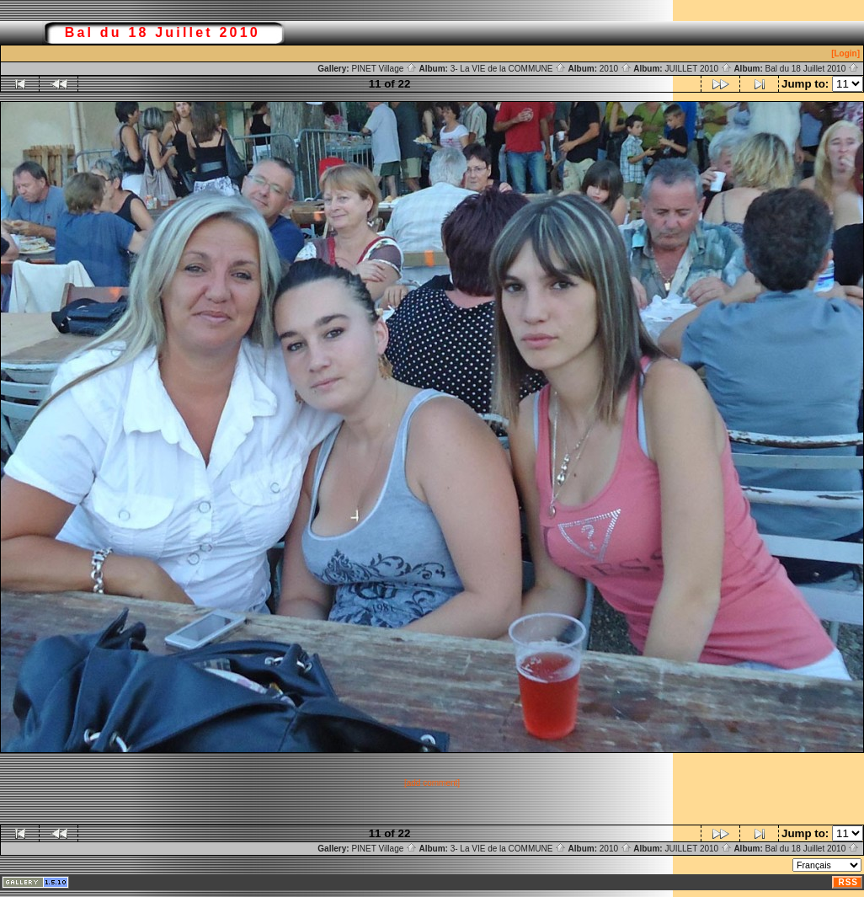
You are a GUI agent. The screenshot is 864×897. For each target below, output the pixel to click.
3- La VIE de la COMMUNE (508, 68)
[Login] (845, 53)
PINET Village (384, 68)
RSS (848, 882)
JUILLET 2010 (698, 68)
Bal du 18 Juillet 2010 (812, 68)
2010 (616, 68)
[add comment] (432, 783)
